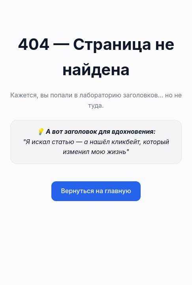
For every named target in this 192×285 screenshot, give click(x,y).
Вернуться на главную (96, 191)
